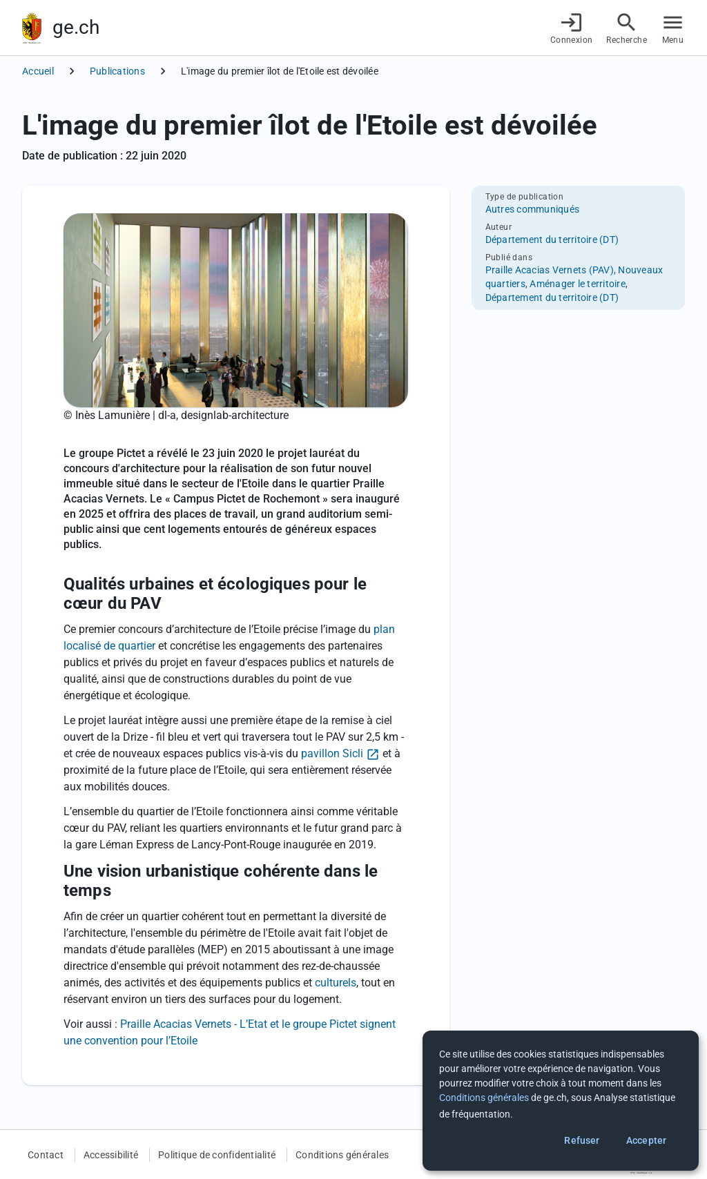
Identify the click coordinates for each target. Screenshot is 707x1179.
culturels (335, 982)
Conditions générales (342, 1154)
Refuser (581, 1140)
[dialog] (561, 1101)
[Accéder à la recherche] (626, 28)
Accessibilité (111, 1154)
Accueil (38, 71)
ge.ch (75, 27)
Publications (117, 71)
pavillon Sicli (332, 753)
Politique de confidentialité (216, 1154)
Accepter (646, 1140)
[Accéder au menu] (673, 28)
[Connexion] (571, 28)
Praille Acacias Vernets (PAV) (549, 269)
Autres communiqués (532, 209)
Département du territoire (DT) (552, 239)
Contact (46, 1154)
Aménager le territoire (578, 283)
